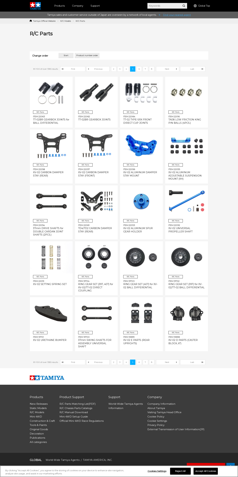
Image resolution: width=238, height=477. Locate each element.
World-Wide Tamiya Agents (125, 403)
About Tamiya (156, 408)
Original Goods (39, 429)
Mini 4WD (36, 416)
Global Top (202, 5)
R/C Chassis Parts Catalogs (76, 408)
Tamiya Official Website (44, 21)
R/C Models (65, 21)
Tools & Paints (38, 425)
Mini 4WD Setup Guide (74, 416)
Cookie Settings (157, 420)
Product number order (87, 55)
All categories (38, 442)
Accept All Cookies (205, 471)
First (73, 69)
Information (115, 408)
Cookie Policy (155, 416)
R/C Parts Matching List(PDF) (78, 403)
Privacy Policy (155, 425)
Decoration (37, 433)
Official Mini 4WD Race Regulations (82, 420)
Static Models (38, 408)
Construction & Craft (42, 420)
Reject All (180, 471)
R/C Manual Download (74, 412)
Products (59, 5)
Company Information (161, 403)
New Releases (39, 403)
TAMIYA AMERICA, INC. (97, 459)
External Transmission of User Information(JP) (175, 429)
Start (66, 55)
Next (167, 69)
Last (192, 69)
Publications (37, 437)
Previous (98, 69)
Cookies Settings (157, 471)
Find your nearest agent (177, 14)
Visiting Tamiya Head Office (164, 412)
